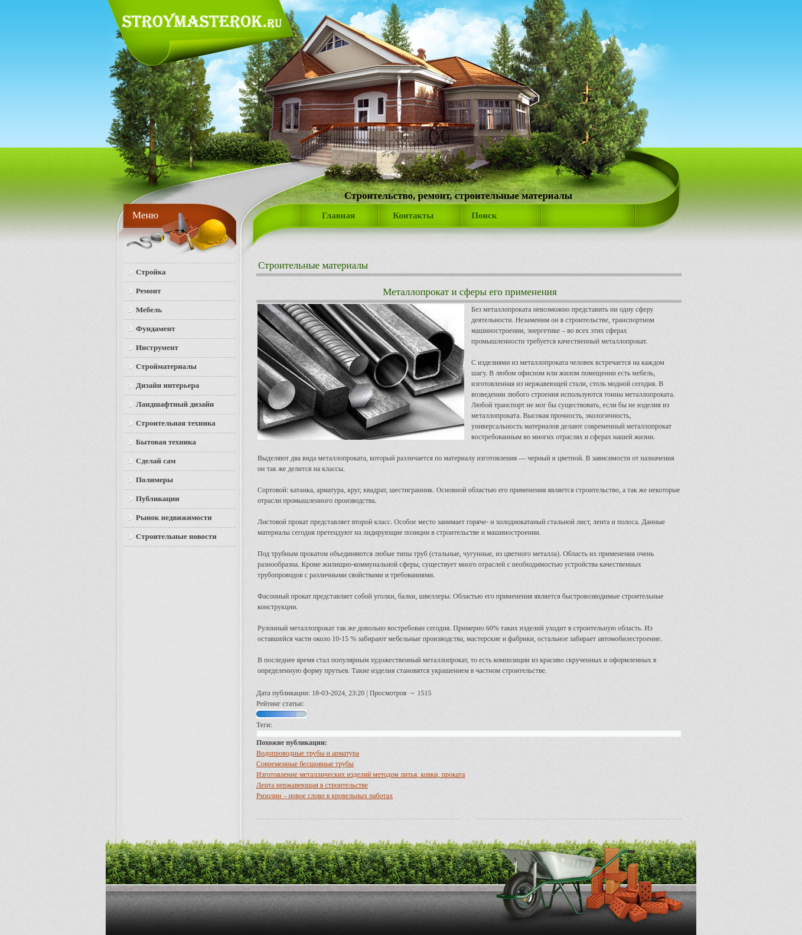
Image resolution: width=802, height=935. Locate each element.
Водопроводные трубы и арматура (307, 753)
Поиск (484, 215)
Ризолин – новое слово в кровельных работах (324, 796)
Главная (338, 215)
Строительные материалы (313, 265)
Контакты (413, 215)
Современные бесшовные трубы (305, 764)
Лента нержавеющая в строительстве (312, 785)
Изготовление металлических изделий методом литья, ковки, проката (360, 774)
